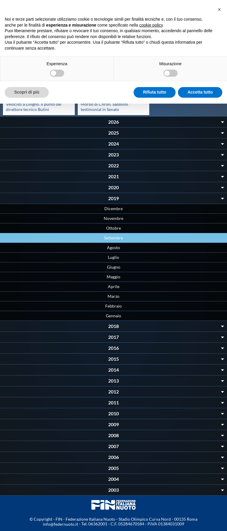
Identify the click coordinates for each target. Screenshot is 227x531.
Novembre (113, 218)
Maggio (113, 276)
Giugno (113, 266)
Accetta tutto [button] (200, 92)
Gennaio (113, 315)
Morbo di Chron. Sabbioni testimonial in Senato (104, 107)
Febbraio (113, 305)
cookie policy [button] (151, 25)
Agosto (113, 247)
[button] (219, 9)
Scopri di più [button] (26, 92)
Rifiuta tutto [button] (154, 92)
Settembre (113, 237)
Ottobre (113, 228)
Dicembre (113, 208)
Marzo (113, 296)
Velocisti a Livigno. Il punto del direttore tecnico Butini (33, 107)
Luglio (113, 257)
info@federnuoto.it (60, 524)
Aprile (113, 286)
